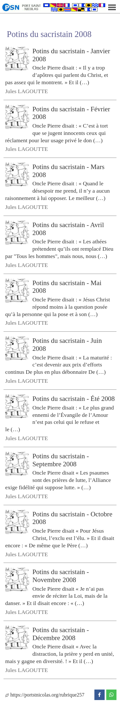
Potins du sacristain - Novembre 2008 (60, 576)
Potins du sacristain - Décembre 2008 (60, 634)
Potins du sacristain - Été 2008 (73, 398)
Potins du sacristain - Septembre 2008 (60, 460)
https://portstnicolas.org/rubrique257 (44, 695)
